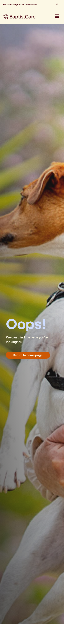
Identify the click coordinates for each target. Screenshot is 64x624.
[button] (57, 4)
